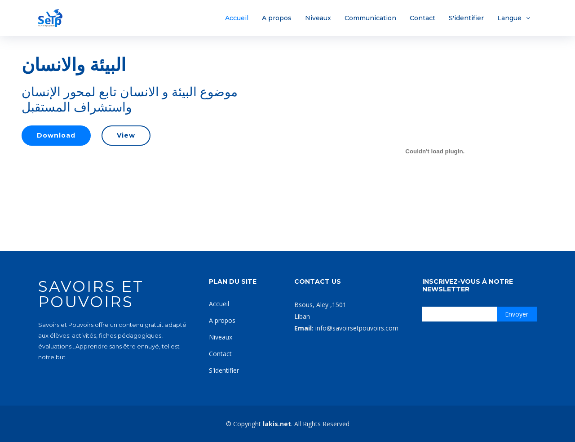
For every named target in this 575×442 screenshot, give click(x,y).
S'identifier (466, 18)
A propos (277, 18)
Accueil (236, 18)
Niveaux (318, 18)
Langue (509, 18)
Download (56, 135)
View (126, 135)
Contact (422, 18)
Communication (370, 18)
